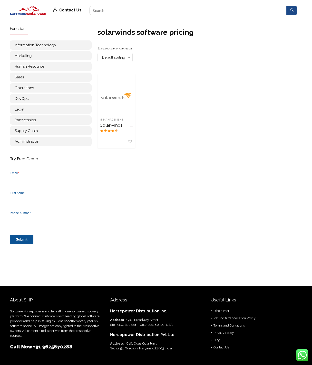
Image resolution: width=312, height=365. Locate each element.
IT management (111, 119)
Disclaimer (221, 311)
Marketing (23, 56)
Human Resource (29, 66)
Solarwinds (111, 125)
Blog (217, 340)
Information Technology (35, 45)
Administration (27, 141)
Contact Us (67, 10)
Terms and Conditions (229, 325)
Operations (24, 88)
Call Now (21, 347)
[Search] (291, 10)
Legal (19, 109)
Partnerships (25, 120)
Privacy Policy (224, 333)
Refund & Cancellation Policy (234, 318)
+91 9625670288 (52, 347)
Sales (19, 77)
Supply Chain (26, 131)
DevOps (22, 98)
